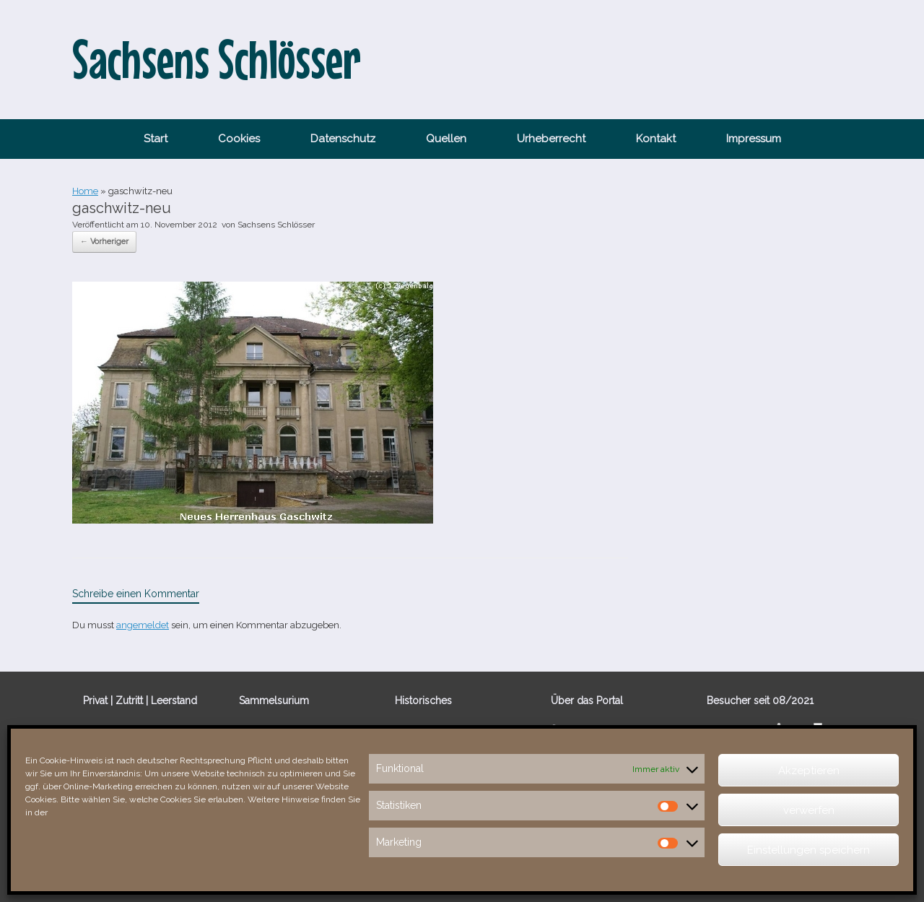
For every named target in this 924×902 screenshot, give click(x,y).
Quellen (446, 138)
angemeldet (142, 625)
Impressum (753, 138)
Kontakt (656, 138)
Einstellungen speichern (808, 850)
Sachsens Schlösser (276, 225)
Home (85, 191)
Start (155, 138)
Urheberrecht (551, 138)
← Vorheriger (104, 241)
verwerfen (808, 810)
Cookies (239, 138)
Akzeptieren (809, 770)
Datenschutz (342, 138)
